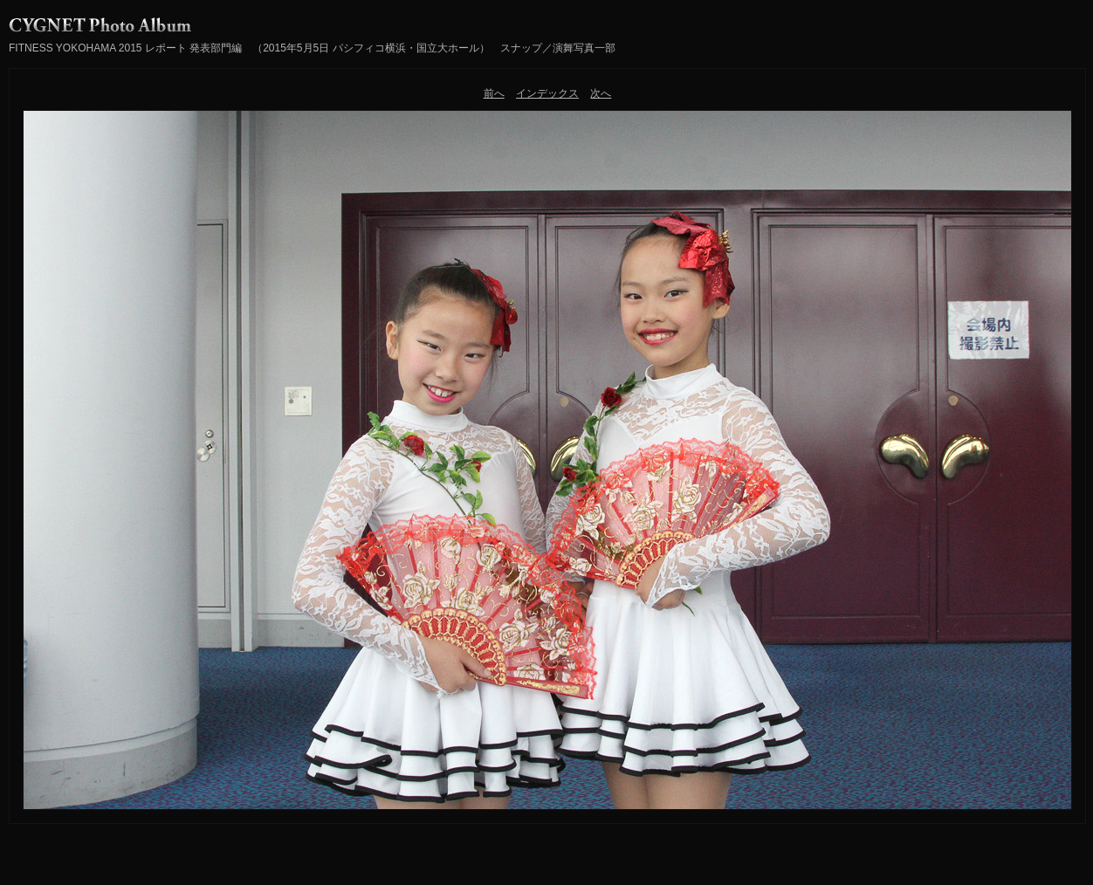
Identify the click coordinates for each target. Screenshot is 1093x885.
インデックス (547, 93)
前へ (494, 93)
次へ (600, 93)
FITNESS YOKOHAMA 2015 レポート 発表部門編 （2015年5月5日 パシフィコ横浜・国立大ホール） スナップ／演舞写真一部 (312, 48)
